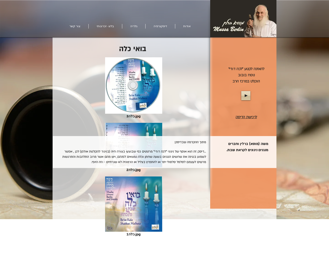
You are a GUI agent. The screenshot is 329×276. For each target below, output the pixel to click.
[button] (133, 26)
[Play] (245, 95)
